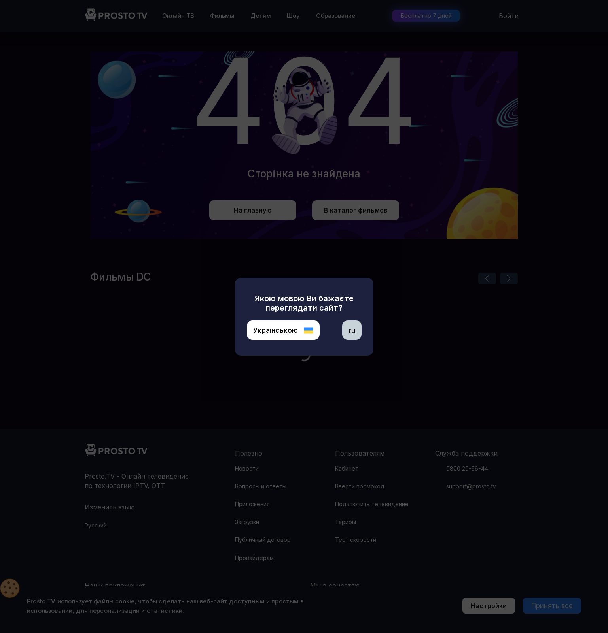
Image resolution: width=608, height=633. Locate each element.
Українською (283, 330)
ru (352, 330)
